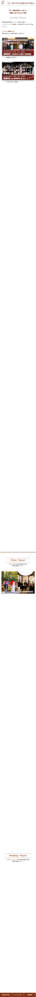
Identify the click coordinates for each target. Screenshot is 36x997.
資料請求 (30, 994)
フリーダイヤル (18, 994)
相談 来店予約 (6, 994)
